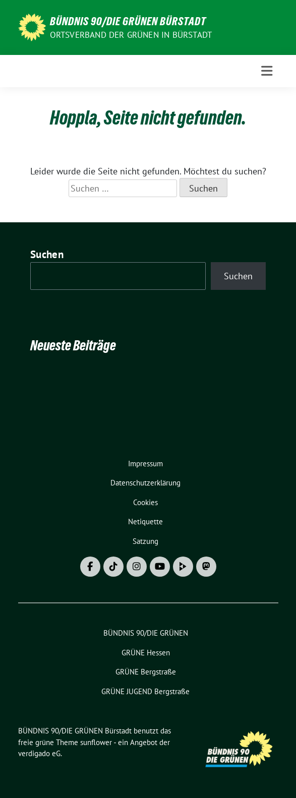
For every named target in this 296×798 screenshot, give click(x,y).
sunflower (96, 742)
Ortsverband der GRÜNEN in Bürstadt (131, 34)
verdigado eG (39, 753)
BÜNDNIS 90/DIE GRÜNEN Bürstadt (128, 21)
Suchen (47, 254)
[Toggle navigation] (266, 71)
